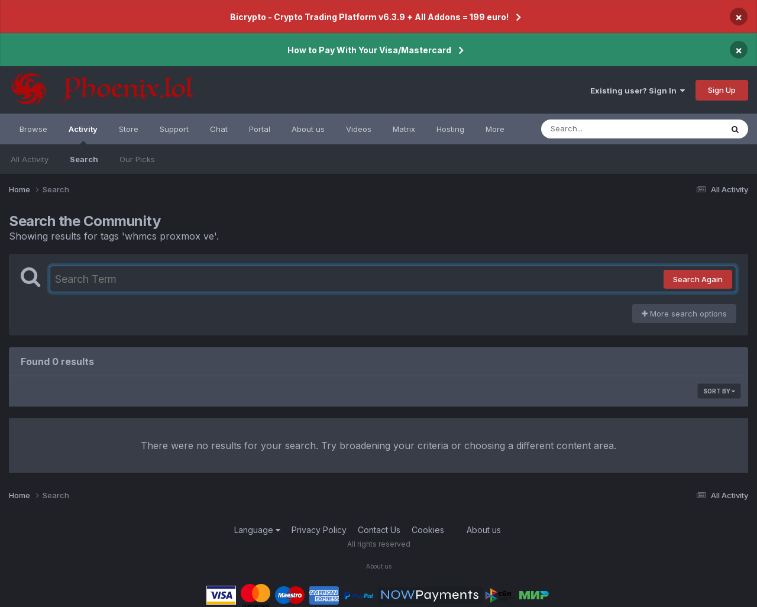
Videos (358, 129)
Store (128, 129)
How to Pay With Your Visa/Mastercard (369, 50)
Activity (83, 134)
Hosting (450, 129)
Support (174, 129)
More (495, 129)
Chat (219, 129)
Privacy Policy (319, 530)
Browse (33, 129)
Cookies (428, 530)
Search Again (698, 279)
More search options (684, 313)
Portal (259, 129)
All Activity (29, 159)
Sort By (719, 391)
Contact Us (379, 530)
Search (84, 159)
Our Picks (137, 159)
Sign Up (722, 90)
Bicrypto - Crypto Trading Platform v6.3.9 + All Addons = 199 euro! (369, 17)
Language (257, 530)
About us (308, 129)
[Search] (599, 129)
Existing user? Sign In (637, 90)
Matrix (404, 129)
